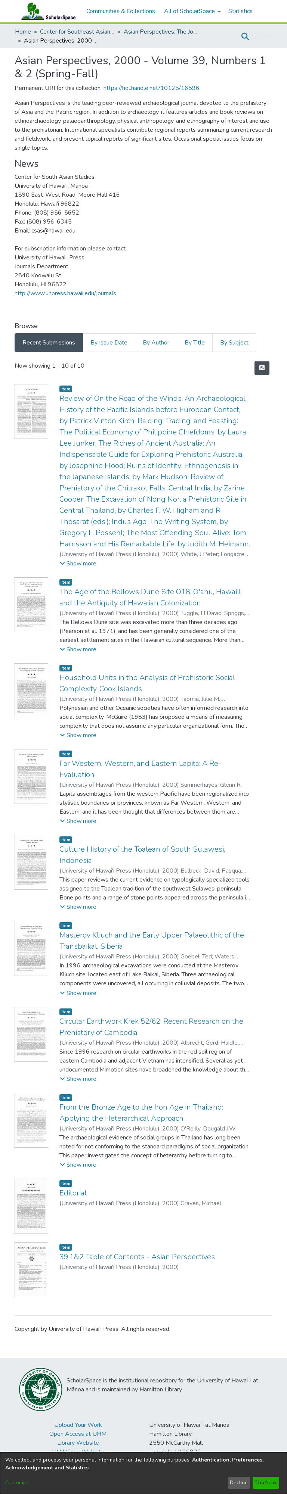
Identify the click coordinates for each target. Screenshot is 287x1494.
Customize (17, 1482)
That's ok (265, 1482)
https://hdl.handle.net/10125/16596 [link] (152, 88)
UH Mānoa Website (78, 1452)
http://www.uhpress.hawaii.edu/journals (65, 293)
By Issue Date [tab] (108, 343)
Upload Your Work (78, 1425)
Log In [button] (260, 36)
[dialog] (143, 1473)
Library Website (78, 1443)
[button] (245, 36)
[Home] (47, 11)
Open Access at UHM (78, 1434)
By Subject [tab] (234, 343)
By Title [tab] (195, 343)
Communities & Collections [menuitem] (120, 11)
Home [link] (23, 32)
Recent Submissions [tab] (48, 343)
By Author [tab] (156, 343)
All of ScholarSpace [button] (189, 11)
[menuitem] (192, 11)
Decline (239, 1482)
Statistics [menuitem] (240, 11)
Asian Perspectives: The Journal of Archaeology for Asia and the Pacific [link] (161, 32)
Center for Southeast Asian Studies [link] (77, 32)
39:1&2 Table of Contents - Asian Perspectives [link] (137, 1257)
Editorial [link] (73, 1193)
